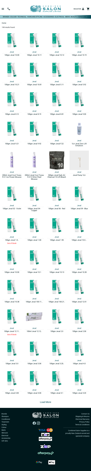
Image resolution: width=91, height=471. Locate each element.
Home (4, 23)
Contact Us (85, 414)
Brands (6, 17)
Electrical (59, 17)
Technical (21, 17)
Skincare (5, 433)
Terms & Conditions (82, 425)
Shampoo (5, 416)
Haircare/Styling (35, 17)
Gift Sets (5, 441)
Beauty (74, 17)
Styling (4, 425)
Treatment (5, 422)
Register (77, 9)
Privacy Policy (84, 422)
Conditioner (6, 419)
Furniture (82, 17)
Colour (13, 17)
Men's (67, 17)
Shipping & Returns (82, 416)
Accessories (48, 17)
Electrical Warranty (82, 419)
